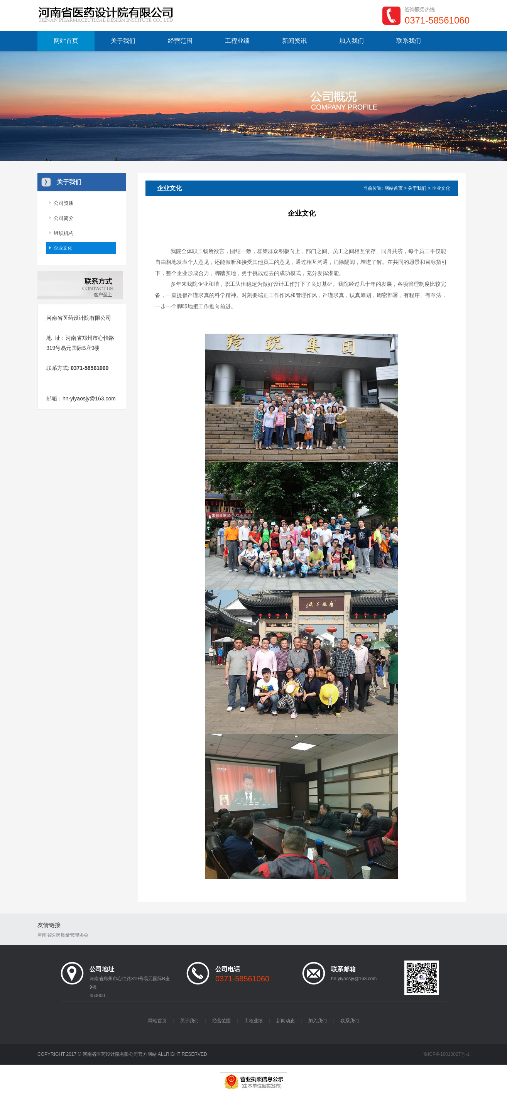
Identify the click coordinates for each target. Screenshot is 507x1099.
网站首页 (66, 40)
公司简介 (64, 218)
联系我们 (408, 40)
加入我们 (351, 40)
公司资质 (64, 203)
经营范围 (180, 40)
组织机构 (64, 233)
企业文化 (63, 248)
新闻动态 (285, 1020)
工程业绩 (237, 40)
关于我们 (123, 40)
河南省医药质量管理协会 (62, 935)
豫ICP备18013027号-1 (446, 1054)
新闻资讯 (294, 40)
